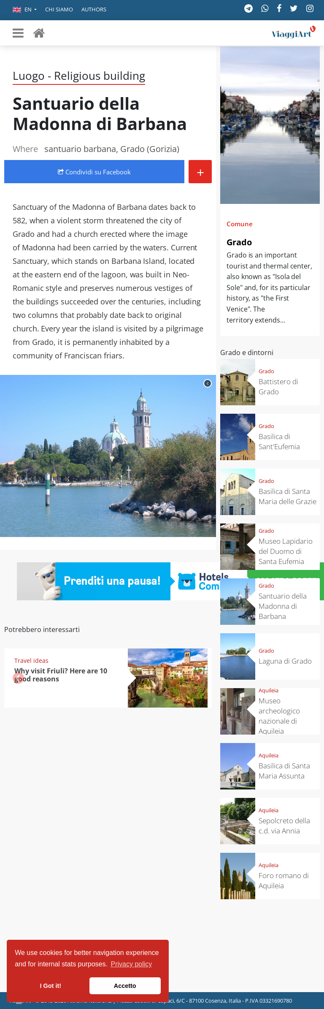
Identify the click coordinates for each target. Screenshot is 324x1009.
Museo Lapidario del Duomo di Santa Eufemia (286, 551)
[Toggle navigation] (18, 33)
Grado (239, 242)
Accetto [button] (125, 985)
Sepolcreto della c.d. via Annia (284, 825)
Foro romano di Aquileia (284, 880)
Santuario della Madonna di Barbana (283, 606)
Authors (93, 9)
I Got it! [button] (50, 985)
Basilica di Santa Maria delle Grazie (287, 496)
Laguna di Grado (285, 661)
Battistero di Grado (278, 386)
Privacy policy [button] (131, 964)
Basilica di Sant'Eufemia (279, 441)
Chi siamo (59, 9)
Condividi (94, 172)
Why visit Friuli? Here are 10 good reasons (60, 675)
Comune (240, 224)
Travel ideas (31, 660)
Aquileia (268, 690)
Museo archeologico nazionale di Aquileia (279, 716)
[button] (24, 10)
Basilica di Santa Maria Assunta (284, 771)
